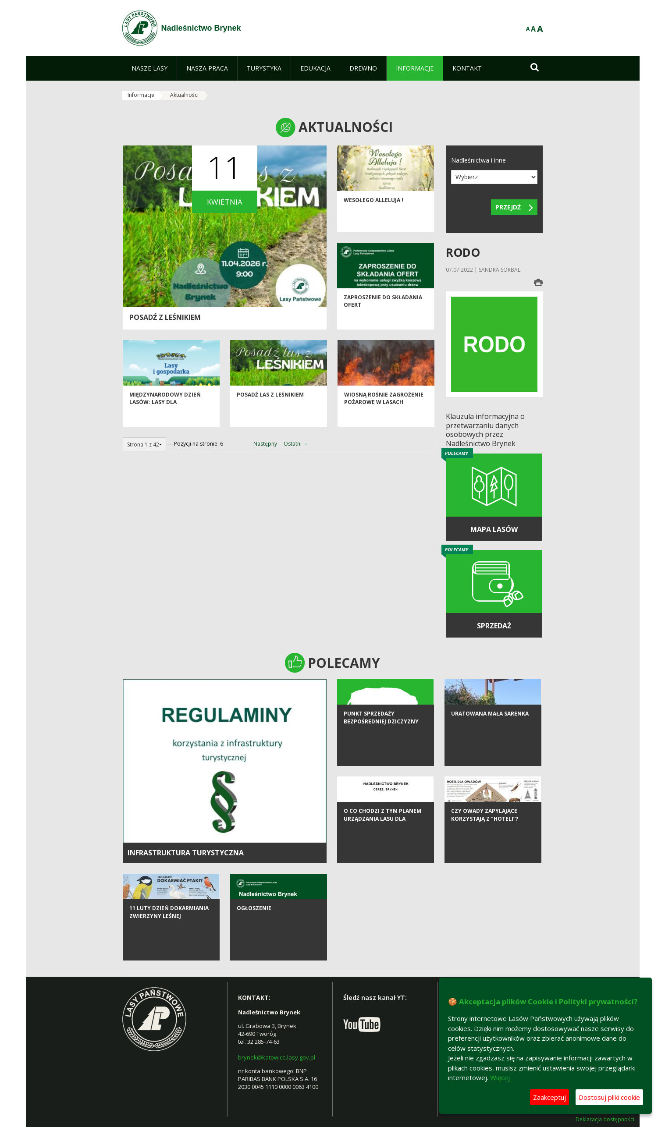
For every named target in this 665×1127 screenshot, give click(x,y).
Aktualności (184, 95)
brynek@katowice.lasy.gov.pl (276, 1057)
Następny (265, 443)
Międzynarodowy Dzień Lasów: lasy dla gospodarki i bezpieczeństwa (165, 423)
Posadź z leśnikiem (165, 317)
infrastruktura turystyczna (186, 853)
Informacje (141, 95)
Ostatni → (296, 443)
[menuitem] (149, 68)
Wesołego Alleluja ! (373, 217)
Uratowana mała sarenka (490, 751)
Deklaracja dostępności (605, 1119)
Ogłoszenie (254, 946)
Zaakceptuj (549, 1097)
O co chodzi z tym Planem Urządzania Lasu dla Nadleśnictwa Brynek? (382, 856)
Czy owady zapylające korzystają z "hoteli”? (484, 852)
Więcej (500, 1077)
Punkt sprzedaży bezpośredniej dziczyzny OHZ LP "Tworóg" (381, 759)
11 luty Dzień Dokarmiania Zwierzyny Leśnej (169, 949)
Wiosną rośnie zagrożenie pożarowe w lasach (383, 415)
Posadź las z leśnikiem (270, 412)
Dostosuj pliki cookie (609, 1097)
